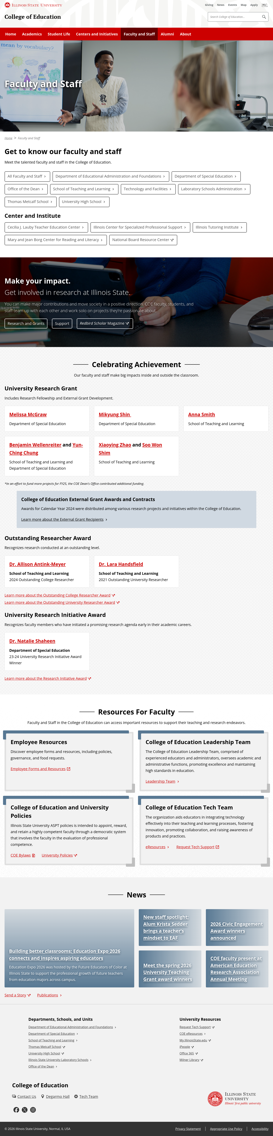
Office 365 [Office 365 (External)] (187, 1053)
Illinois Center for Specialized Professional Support (137, 227)
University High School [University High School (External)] (44, 1053)
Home (10, 34)
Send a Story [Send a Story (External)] (15, 995)
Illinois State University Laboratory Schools (58, 1060)
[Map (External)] (243, 5)
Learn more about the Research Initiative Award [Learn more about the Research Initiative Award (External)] (46, 678)
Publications (47, 995)
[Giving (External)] (209, 5)
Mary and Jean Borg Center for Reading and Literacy (53, 239)
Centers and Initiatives (97, 34)
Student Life (59, 34)
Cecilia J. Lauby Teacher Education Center (44, 227)
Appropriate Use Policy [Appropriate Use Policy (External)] (226, 1129)
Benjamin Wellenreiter (35, 445)
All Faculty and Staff (25, 176)
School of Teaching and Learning (81, 188)
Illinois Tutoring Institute (217, 227)
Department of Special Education (204, 176)
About (185, 34)
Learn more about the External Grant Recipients (62, 519)
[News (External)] (220, 5)
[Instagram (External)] (33, 1110)
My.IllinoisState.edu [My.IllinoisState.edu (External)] (193, 1040)
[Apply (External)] (254, 5)
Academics (32, 34)
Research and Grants (26, 323)
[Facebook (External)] (16, 1110)
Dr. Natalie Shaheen (32, 641)
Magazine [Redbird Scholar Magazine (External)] (102, 323)
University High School (81, 201)
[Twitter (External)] (24, 1110)
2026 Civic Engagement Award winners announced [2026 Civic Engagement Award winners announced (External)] (236, 931)
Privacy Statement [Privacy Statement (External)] (188, 1129)
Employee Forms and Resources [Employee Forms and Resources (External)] (38, 768)
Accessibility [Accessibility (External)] (260, 1129)
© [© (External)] (6, 1129)
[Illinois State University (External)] (33, 5)
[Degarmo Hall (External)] (55, 1096)
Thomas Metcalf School (28, 201)
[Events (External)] (233, 5)
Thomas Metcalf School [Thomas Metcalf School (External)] (44, 1047)
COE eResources (191, 1034)
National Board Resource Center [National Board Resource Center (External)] (140, 239)
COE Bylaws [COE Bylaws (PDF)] (21, 855)
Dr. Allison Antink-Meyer (37, 564)
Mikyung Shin (115, 414)
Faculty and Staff (139, 34)
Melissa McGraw (28, 414)
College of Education (33, 16)
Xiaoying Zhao (115, 445)
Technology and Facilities (146, 188)
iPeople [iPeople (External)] (185, 1047)
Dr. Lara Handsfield (121, 564)
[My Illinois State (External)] (264, 5)
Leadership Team (160, 781)
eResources (155, 846)
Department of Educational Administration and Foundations (108, 176)
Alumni (167, 34)
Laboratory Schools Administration (211, 188)
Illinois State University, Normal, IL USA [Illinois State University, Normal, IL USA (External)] (43, 1129)
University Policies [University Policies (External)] (57, 855)
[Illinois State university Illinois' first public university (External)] (234, 1099)
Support (62, 323)
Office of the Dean (24, 188)
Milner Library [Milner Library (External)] (189, 1060)
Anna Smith (201, 414)
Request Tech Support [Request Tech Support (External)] (195, 846)
